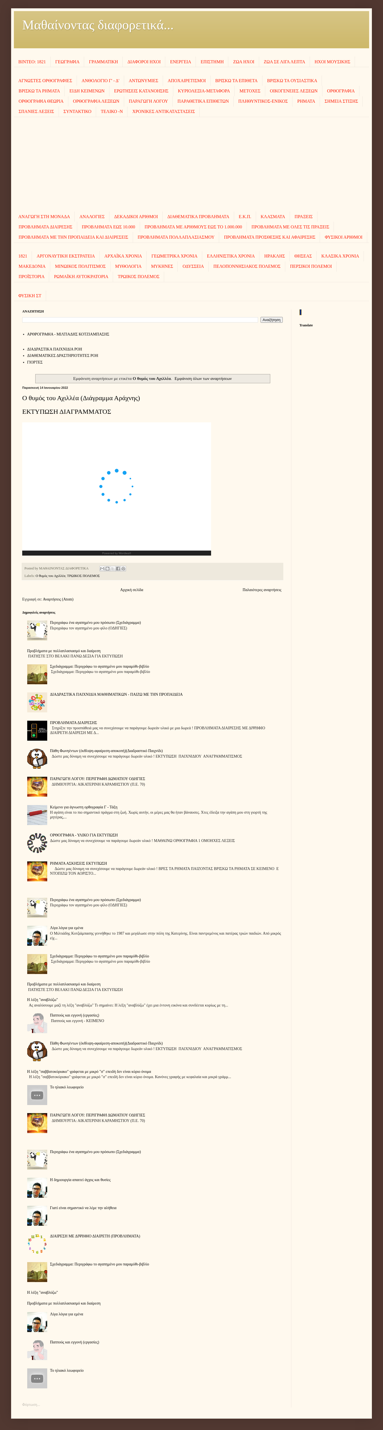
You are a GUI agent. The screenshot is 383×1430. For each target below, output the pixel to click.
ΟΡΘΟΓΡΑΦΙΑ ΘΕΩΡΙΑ (41, 101)
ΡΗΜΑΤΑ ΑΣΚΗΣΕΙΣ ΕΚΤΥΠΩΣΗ (78, 863)
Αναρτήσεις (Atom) (58, 599)
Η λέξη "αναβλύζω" (42, 1000)
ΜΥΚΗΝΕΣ (162, 266)
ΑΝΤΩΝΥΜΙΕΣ (143, 80)
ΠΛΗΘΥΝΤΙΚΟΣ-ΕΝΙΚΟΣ (263, 101)
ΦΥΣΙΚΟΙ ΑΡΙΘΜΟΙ (343, 237)
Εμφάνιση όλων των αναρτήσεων (203, 378)
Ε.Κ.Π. (245, 216)
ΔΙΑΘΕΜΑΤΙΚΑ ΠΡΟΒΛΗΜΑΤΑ (198, 216)
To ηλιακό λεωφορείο (67, 1087)
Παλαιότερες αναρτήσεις (262, 590)
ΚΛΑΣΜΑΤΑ (273, 216)
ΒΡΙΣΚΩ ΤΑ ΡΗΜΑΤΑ (39, 91)
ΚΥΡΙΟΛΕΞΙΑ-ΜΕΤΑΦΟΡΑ (204, 91)
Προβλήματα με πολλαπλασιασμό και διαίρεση (64, 651)
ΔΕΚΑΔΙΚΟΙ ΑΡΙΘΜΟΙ (136, 216)
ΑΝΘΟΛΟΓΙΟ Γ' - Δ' (100, 80)
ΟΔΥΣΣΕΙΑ (193, 266)
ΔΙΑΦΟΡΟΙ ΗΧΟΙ (144, 61)
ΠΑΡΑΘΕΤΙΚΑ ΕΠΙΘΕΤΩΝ (203, 101)
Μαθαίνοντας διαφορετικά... (98, 24)
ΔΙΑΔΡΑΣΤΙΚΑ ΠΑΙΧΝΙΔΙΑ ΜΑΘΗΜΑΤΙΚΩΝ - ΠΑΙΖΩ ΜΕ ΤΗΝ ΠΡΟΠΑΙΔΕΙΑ (116, 694)
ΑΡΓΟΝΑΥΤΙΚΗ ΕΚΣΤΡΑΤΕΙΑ (66, 256)
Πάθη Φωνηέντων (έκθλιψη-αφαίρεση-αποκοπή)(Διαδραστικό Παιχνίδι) (106, 751)
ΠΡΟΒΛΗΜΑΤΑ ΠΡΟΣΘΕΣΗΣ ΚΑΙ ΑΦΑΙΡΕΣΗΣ (269, 237)
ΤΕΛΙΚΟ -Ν (112, 111)
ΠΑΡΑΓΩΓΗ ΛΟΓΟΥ (148, 101)
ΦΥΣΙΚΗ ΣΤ (29, 295)
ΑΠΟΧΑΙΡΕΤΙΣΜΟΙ (187, 80)
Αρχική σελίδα (131, 590)
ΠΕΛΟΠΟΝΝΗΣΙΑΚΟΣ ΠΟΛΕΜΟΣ (247, 266)
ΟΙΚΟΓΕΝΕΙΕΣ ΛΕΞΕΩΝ (294, 91)
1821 (22, 256)
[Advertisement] (191, 164)
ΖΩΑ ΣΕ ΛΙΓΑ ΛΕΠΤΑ (284, 61)
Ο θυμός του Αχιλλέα (50, 576)
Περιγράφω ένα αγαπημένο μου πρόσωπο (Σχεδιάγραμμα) (95, 623)
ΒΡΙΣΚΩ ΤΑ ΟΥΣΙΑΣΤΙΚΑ (292, 80)
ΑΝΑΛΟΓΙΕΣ (92, 216)
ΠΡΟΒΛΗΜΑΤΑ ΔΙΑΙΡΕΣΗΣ (45, 227)
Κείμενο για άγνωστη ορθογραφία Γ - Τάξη (83, 807)
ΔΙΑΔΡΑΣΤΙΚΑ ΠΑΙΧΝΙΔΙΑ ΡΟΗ (54, 349)
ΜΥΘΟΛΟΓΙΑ (128, 266)
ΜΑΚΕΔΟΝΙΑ (32, 266)
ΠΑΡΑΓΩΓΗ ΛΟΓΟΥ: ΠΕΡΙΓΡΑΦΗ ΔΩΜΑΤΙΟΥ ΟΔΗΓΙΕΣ (97, 779)
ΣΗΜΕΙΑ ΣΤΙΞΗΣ (341, 101)
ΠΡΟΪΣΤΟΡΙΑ (31, 276)
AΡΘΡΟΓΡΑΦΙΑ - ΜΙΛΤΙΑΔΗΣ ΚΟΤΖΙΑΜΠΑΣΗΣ (68, 334)
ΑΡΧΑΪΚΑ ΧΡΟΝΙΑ (123, 256)
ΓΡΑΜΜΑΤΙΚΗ (103, 61)
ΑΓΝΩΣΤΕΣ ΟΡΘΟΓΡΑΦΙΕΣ (45, 80)
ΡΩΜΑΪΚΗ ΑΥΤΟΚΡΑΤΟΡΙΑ (81, 276)
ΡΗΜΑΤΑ (306, 101)
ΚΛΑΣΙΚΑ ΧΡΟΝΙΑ (340, 256)
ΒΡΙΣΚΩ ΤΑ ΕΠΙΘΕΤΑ (236, 80)
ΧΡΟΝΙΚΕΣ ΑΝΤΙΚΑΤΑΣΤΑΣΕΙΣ (163, 111)
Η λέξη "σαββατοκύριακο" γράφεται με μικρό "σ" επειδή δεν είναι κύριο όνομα (89, 1072)
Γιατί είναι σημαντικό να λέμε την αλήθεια (83, 1208)
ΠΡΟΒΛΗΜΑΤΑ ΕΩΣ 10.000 (108, 227)
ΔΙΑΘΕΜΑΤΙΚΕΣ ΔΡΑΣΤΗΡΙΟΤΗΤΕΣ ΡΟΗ (62, 356)
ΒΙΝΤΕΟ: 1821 (32, 61)
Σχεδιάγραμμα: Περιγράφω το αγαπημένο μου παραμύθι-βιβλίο (99, 666)
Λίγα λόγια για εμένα (66, 928)
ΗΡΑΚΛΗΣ (274, 256)
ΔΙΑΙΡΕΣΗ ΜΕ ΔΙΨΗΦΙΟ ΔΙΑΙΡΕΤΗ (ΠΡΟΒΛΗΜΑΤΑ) (95, 1236)
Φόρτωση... (31, 1405)
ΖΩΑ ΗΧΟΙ (243, 61)
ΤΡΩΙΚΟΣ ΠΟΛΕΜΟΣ (138, 276)
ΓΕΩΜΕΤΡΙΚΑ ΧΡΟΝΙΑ (174, 256)
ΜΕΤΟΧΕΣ (250, 91)
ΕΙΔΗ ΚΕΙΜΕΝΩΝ (87, 91)
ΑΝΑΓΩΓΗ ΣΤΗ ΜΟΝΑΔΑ (44, 216)
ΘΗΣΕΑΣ (303, 256)
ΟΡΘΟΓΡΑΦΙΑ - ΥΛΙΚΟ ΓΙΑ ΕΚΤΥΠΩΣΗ (84, 835)
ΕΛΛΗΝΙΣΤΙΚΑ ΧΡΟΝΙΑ (231, 256)
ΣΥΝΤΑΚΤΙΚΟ (77, 111)
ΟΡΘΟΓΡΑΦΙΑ (341, 91)
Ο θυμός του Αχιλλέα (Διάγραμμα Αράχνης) (81, 398)
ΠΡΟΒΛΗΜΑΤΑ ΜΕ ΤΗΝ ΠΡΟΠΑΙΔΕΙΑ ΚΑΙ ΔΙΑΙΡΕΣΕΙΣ (73, 237)
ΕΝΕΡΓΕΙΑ (180, 61)
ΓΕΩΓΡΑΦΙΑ (67, 61)
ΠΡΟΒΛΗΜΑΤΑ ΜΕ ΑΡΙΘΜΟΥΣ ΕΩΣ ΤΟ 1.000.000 (193, 227)
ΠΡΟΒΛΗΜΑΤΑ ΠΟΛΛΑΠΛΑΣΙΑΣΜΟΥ (176, 237)
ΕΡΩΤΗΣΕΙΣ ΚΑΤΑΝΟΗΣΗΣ (141, 91)
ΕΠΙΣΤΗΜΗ (212, 61)
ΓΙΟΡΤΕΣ (35, 362)
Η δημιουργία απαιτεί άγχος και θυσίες (80, 1180)
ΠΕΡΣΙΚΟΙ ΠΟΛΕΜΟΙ (311, 266)
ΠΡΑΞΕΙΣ (304, 216)
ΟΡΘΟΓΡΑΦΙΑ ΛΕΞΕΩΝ (96, 101)
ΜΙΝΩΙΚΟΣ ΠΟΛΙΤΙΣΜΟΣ (80, 266)
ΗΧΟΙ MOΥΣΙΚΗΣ (332, 61)
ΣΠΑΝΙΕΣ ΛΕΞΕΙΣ (36, 111)
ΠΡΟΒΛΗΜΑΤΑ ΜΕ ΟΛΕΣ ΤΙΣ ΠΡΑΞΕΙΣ (290, 227)
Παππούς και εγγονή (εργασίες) (74, 1015)
